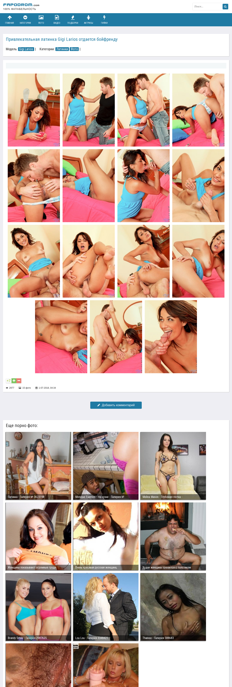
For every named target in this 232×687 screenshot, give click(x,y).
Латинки (62, 49)
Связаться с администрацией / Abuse (26, 666)
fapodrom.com (22, 6)
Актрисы (88, 19)
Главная (9, 19)
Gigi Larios (26, 49)
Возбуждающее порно (67, 669)
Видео (57, 19)
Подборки (72, 19)
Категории (25, 19)
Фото (41, 19)
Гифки (104, 19)
